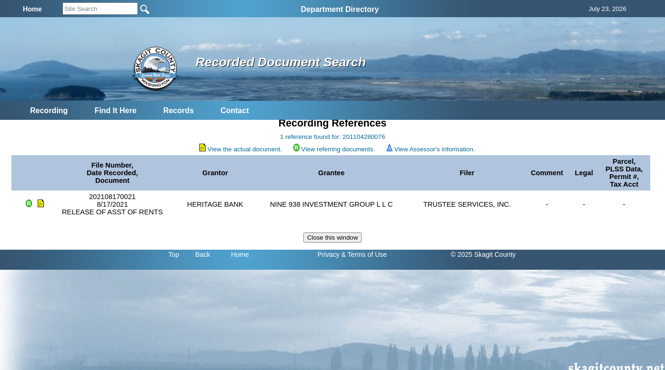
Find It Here (115, 110)
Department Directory (340, 9)
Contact (234, 110)
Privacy (329, 254)
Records (178, 110)
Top (173, 254)
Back (202, 254)
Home (240, 254)
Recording (49, 110)
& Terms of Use (363, 254)
